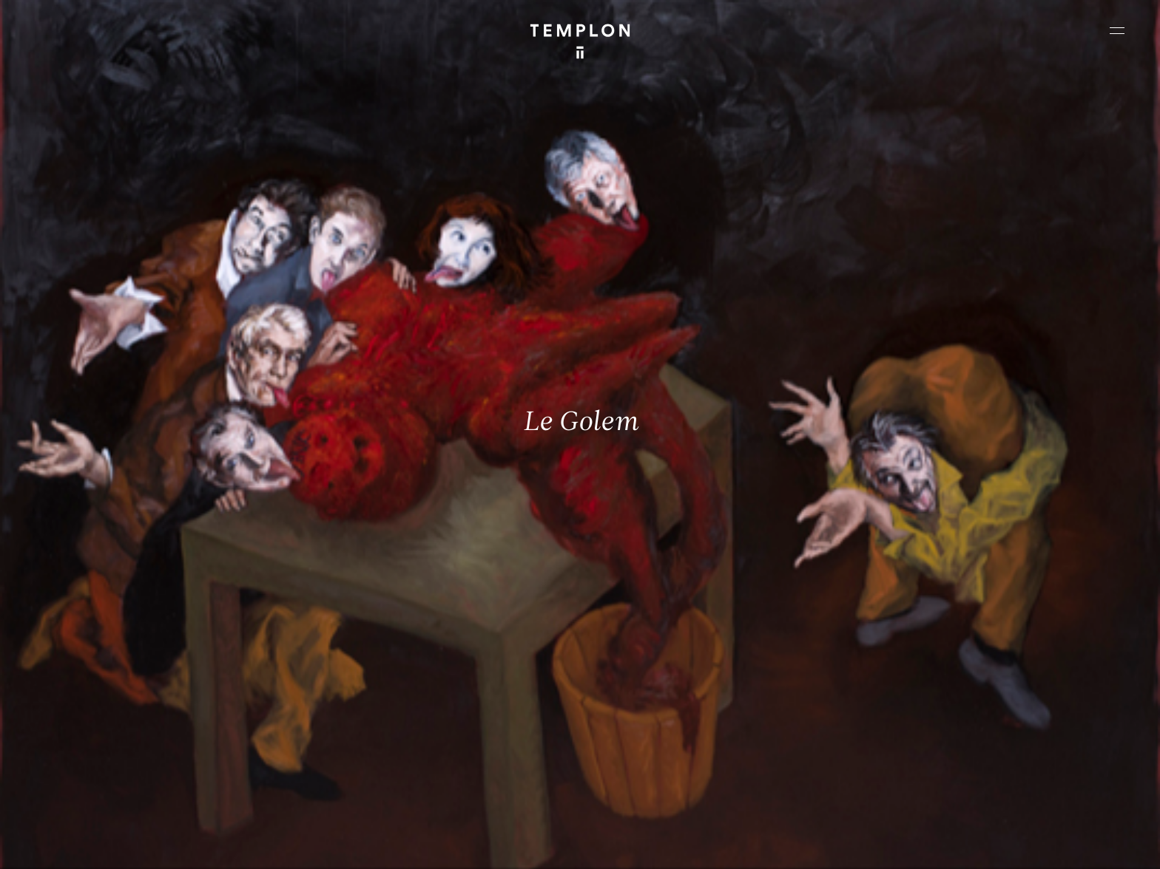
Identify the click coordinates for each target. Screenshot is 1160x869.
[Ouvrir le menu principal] (1117, 30)
